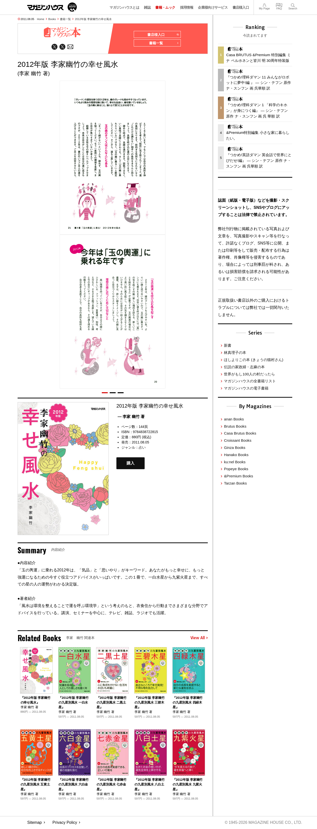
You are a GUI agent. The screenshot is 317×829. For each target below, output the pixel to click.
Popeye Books (236, 469)
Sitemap (34, 823)
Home (40, 19)
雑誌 (147, 7)
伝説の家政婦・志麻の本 (244, 367)
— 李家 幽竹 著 (131, 417)
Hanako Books (236, 455)
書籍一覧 (65, 19)
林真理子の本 (235, 352)
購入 (130, 464)
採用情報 (186, 7)
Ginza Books (234, 447)
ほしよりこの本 (253, 360)
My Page (264, 4)
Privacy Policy (65, 823)
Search (293, 4)
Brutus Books (235, 426)
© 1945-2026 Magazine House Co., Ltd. (263, 823)
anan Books (234, 419)
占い (142, 448)
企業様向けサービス (213, 7)
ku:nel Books (234, 462)
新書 (227, 345)
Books (52, 19)
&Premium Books (238, 476)
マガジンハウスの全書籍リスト (250, 381)
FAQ (279, 4)
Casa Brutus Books (240, 433)
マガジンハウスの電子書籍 (246, 388)
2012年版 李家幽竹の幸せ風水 (93, 19)
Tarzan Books (235, 483)
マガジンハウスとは (124, 7)
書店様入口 (241, 7)
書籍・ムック (165, 7)
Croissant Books (237, 440)
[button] (105, 393)
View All (199, 638)
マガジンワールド (52, 7)
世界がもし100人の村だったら (249, 374)
